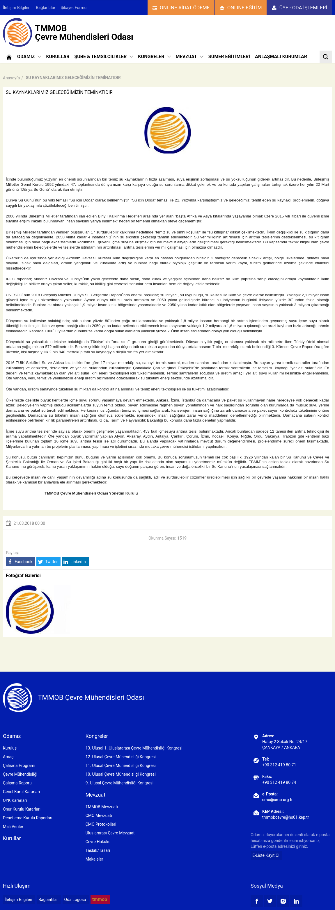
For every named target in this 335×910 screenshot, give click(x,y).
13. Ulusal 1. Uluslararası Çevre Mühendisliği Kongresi (134, 748)
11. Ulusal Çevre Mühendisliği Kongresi (121, 765)
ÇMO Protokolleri (101, 824)
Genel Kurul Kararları (21, 791)
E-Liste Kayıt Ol (265, 855)
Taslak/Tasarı (98, 850)
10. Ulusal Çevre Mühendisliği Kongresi (121, 774)
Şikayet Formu (74, 7)
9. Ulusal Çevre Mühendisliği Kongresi (119, 783)
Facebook (20, 561)
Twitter (48, 561)
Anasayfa (11, 78)
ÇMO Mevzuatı (99, 815)
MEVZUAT (189, 56)
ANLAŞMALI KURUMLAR (281, 56)
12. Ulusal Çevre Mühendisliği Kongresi (121, 756)
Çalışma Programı (19, 765)
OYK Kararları (15, 800)
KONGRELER (154, 56)
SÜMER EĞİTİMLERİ (229, 56)
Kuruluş (10, 748)
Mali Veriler (13, 826)
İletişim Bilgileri (17, 7)
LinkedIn (74, 561)
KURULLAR (57, 56)
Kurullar (12, 838)
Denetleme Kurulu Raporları (27, 818)
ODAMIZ (29, 56)
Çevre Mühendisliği (20, 774)
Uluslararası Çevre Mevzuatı (111, 833)
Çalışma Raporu (17, 783)
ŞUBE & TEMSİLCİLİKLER (103, 56)
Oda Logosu (75, 899)
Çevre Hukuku (98, 841)
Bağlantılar (45, 7)
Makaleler (94, 859)
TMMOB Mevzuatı (102, 806)
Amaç (8, 756)
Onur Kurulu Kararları (21, 809)
